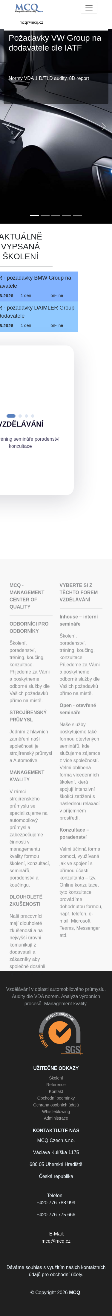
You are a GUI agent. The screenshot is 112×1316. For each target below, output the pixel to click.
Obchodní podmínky (56, 1098)
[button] (8, 126)
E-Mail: (56, 1238)
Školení (56, 1078)
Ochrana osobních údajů (56, 1105)
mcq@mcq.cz (31, 22)
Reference (56, 1084)
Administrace (56, 1118)
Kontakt (56, 1091)
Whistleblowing (56, 1111)
